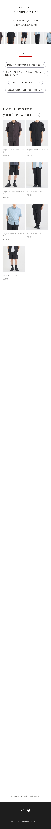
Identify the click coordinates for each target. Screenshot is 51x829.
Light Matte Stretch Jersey (24, 90)
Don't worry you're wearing (24, 64)
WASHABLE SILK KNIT (23, 82)
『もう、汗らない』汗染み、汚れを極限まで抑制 (23, 73)
